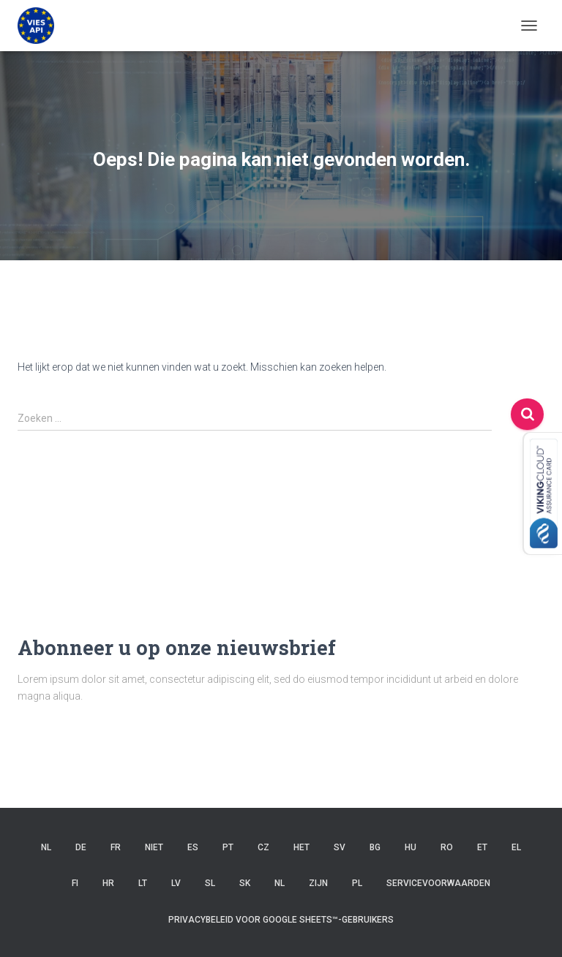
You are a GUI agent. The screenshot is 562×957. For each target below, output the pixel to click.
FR (115, 847)
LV (176, 883)
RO (447, 847)
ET (482, 847)
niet (154, 847)
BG (375, 847)
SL (210, 883)
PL (357, 883)
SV (339, 847)
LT (142, 883)
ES (192, 847)
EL (516, 847)
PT (227, 847)
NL (46, 847)
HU (410, 847)
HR (108, 883)
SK (244, 883)
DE (80, 847)
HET (301, 847)
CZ (263, 847)
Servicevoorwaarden (438, 883)
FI (75, 883)
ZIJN (318, 883)
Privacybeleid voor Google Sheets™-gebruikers (281, 920)
